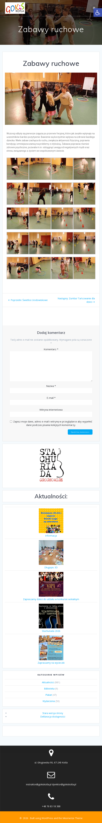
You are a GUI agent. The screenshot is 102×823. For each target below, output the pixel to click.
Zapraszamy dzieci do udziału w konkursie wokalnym (51, 599)
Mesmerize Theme (73, 818)
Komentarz (51, 349)
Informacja (51, 535)
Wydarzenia (49, 701)
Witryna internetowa (51, 409)
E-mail (51, 397)
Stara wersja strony (52, 713)
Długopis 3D (51, 567)
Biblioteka (49, 688)
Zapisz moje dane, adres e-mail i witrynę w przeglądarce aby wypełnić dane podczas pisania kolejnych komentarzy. (52, 423)
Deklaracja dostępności (52, 716)
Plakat (48, 694)
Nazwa (51, 386)
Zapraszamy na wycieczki (51, 662)
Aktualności (48, 682)
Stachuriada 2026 (51, 631)
